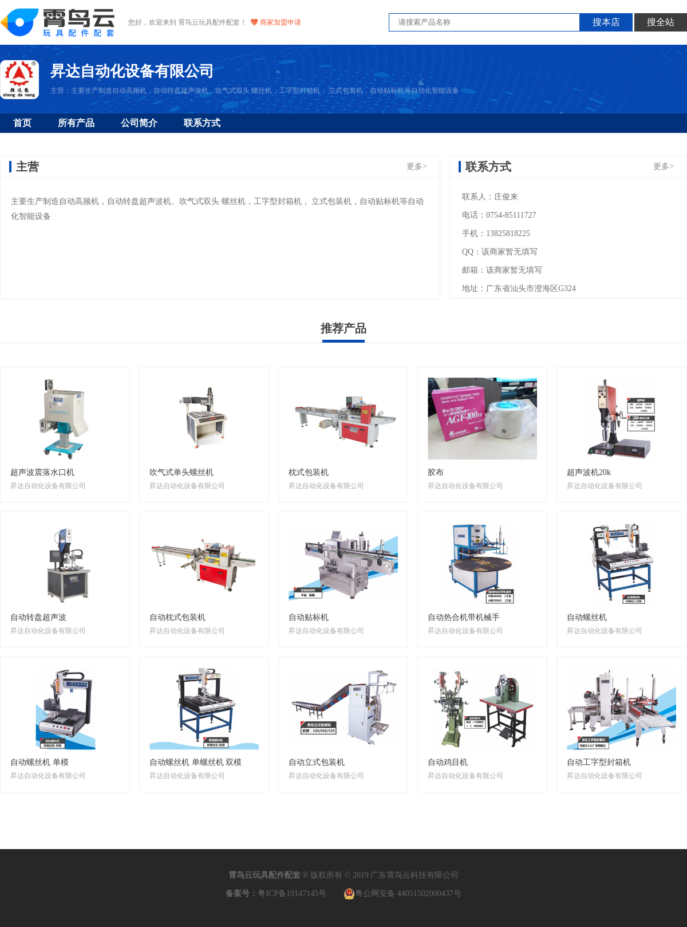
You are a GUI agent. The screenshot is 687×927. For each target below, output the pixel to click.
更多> (416, 166)
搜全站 (660, 22)
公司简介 (139, 123)
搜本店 (606, 22)
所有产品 (76, 123)
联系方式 (202, 123)
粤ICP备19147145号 (292, 893)
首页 (22, 123)
